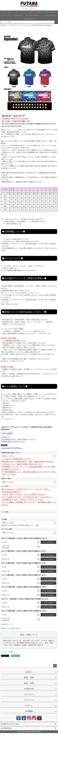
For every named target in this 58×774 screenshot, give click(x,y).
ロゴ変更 (4, 519)
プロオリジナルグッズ (29, 18)
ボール (9, 12)
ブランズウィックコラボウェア (32, 15)
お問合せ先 (29, 689)
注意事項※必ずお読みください (11, 452)
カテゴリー (29, 694)
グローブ (30, 12)
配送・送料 (29, 677)
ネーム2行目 (5, 512)
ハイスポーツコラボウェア (50, 15)
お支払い (29, 672)
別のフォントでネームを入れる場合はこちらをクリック (20, 293)
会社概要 (29, 711)
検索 (56, 22)
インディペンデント (6, 15)
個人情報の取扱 (6, 728)
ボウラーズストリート (51, 12)
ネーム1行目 (5, 486)
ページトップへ (55, 665)
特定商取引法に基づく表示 (10, 724)
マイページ (29, 700)
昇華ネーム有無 (6, 478)
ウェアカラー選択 (7, 529)
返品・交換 (29, 683)
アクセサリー (39, 12)
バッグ (16, 12)
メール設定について (7, 419)
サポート (29, 705)
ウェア (3, 12)
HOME (2, 25)
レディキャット (18, 15)
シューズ (23, 12)
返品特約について (7, 624)
